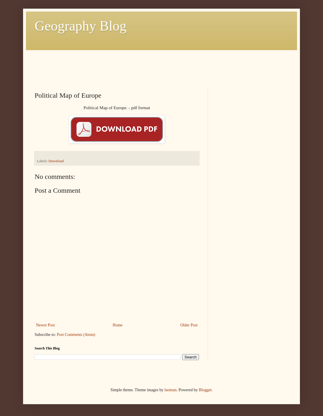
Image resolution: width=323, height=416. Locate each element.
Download (55, 161)
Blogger (205, 390)
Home (118, 325)
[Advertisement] (140, 63)
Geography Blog (81, 25)
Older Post (189, 325)
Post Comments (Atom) (76, 334)
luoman (170, 390)
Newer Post (45, 325)
